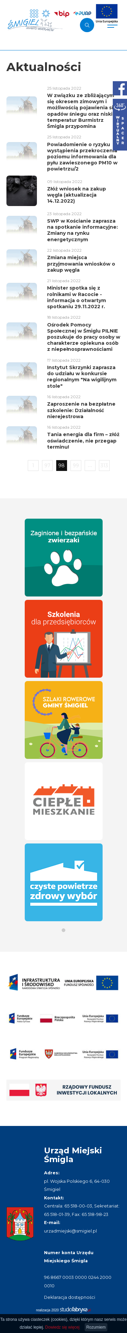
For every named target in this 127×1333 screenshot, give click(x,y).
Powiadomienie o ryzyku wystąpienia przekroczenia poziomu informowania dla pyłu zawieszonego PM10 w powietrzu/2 (82, 156)
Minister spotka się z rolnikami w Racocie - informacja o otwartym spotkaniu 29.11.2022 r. (76, 297)
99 (76, 465)
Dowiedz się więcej (62, 1327)
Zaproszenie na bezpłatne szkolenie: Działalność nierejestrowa (81, 410)
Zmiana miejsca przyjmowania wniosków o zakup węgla (81, 263)
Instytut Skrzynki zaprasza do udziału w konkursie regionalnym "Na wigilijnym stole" (82, 376)
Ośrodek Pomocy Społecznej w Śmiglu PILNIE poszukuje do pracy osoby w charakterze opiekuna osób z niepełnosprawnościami (83, 337)
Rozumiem (96, 1327)
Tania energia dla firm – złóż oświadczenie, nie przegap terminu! (83, 440)
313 (104, 465)
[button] (63, 930)
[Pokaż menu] (112, 25)
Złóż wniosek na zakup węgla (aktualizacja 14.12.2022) (76, 195)
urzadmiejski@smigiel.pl (70, 1231)
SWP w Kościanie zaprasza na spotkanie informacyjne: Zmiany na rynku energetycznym (82, 230)
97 (47, 465)
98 (61, 465)
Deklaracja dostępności (69, 1297)
